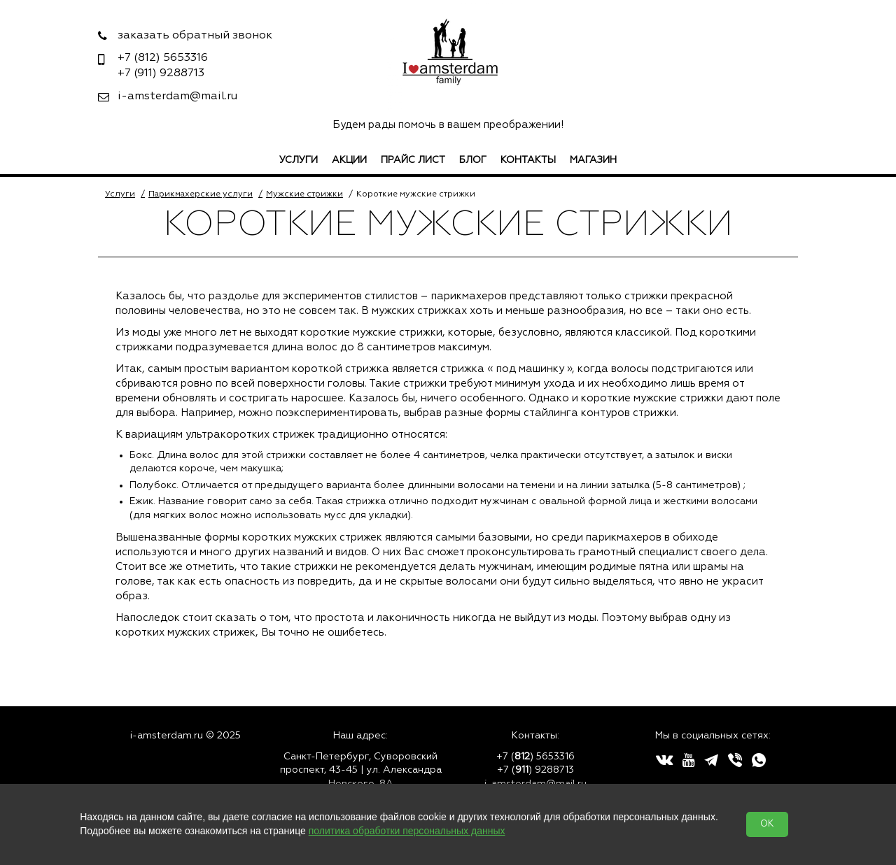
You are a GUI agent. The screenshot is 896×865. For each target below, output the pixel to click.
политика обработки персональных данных (407, 830)
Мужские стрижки (304, 194)
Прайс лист (413, 160)
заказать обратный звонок (195, 35)
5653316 (163, 58)
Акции (349, 160)
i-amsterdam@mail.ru (177, 96)
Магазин (593, 160)
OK (767, 824)
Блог (472, 160)
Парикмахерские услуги (200, 194)
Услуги (298, 160)
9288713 (161, 73)
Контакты (528, 160)
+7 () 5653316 (535, 757)
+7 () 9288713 (535, 770)
